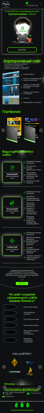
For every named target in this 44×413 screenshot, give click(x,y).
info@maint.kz (9, 396)
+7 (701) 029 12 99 (35, 393)
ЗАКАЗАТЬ (22, 50)
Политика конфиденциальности (22, 410)
